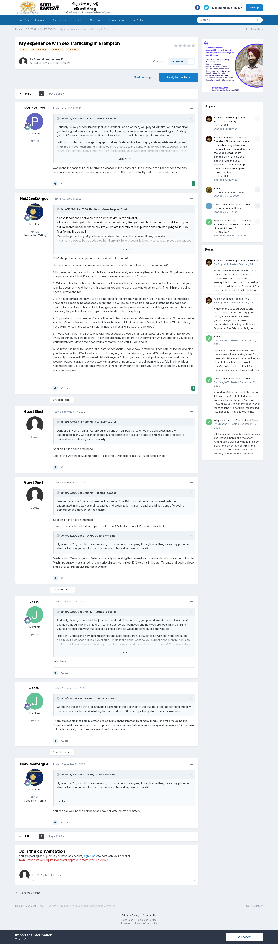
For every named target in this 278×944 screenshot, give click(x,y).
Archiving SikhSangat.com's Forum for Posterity (236, 261)
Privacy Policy (130, 915)
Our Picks (137, 20)
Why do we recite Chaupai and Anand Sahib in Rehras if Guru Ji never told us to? (232, 224)
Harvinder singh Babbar (232, 191)
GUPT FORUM (61, 63)
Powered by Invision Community (139, 923)
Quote (64, 183)
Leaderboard (117, 20)
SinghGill (223, 124)
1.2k (35, 231)
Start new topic (143, 77)
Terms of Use (23, 939)
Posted (67, 108)
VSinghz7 (223, 231)
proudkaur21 (34, 108)
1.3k (35, 140)
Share (158, 61)
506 (35, 634)
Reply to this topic (179, 77)
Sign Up (254, 7)
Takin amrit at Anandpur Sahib (232, 204)
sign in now (91, 856)
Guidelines (96, 20)
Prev (28, 93)
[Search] (222, 20)
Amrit (217, 188)
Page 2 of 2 (56, 93)
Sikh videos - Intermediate (68, 20)
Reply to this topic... (50, 875)
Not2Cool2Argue (34, 199)
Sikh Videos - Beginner (32, 20)
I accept (244, 937)
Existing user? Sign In (227, 7)
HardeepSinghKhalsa (230, 207)
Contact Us (149, 915)
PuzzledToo (101, 118)
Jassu (34, 601)
